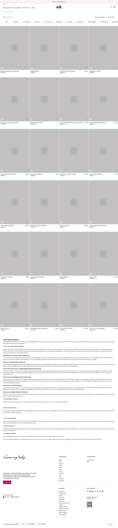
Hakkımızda (62, 491)
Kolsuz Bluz (69, 22)
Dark (88, 462)
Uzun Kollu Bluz (26, 22)
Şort (60, 477)
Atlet (60, 469)
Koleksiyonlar (91, 456)
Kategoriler (5, 12)
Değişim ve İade (63, 507)
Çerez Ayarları (42, 524)
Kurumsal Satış (63, 493)
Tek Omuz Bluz (48, 22)
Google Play (16, 497)
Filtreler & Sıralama (100, 17)
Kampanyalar (62, 514)
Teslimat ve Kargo (63, 508)
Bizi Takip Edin (91, 488)
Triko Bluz (37, 22)
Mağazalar (102, 2)
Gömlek (61, 464)
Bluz (60, 462)
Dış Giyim (61, 479)
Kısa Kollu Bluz (80, 22)
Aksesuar (61, 480)
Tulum (60, 471)
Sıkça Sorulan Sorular (64, 503)
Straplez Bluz (59, 22)
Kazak (60, 465)
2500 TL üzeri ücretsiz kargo (59, 1)
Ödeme (61, 505)
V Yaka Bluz (15, 22)
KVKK (23, 524)
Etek (60, 475)
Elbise (60, 460)
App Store (6, 497)
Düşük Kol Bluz (104, 22)
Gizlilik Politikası (31, 524)
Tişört (60, 467)
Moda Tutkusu (90, 460)
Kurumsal (62, 488)
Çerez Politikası (63, 512)
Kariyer (61, 495)
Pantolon (61, 473)
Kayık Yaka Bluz (92, 22)
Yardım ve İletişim (110, 2)
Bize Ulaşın (61, 501)
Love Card (61, 497)
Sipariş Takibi (95, 2)
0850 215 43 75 (91, 499)
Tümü (6, 22)
